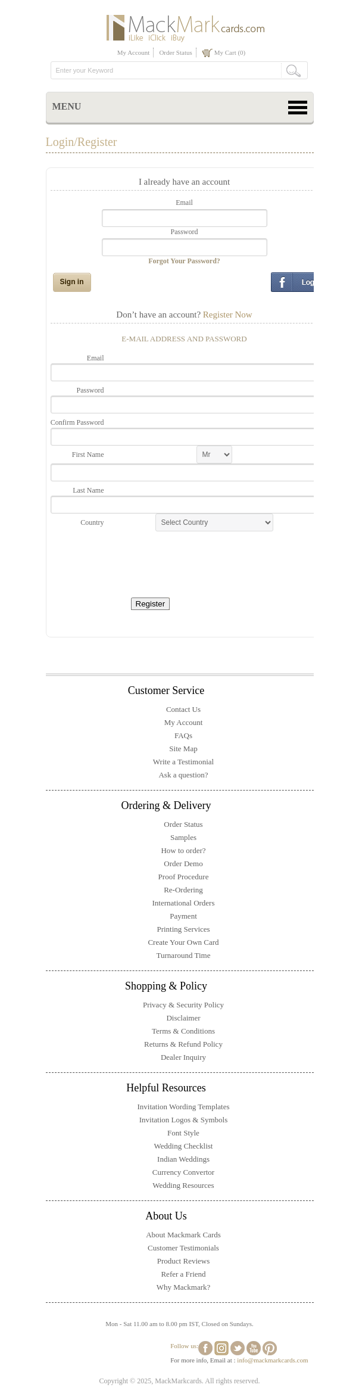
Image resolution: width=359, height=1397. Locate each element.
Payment (183, 915)
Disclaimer (183, 1017)
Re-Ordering (183, 889)
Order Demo (183, 863)
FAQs (183, 735)
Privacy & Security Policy (183, 1004)
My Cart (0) (230, 52)
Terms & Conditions (183, 1030)
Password (184, 232)
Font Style (183, 1132)
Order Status (175, 52)
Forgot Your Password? (184, 261)
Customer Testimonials (183, 1247)
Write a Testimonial (183, 761)
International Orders (183, 902)
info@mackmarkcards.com (272, 1360)
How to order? (183, 850)
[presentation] (200, 560)
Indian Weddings (183, 1159)
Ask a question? (183, 774)
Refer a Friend (183, 1274)
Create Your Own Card (183, 942)
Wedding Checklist (183, 1145)
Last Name (88, 490)
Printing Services (183, 929)
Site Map (183, 748)
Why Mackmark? (184, 1287)
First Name (88, 454)
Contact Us (183, 709)
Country (92, 522)
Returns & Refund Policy (183, 1044)
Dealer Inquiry (183, 1057)
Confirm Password (77, 422)
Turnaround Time (184, 955)
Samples (183, 837)
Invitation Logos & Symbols (183, 1119)
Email (184, 202)
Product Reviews (183, 1260)
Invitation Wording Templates (184, 1106)
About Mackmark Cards (183, 1234)
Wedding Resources (183, 1185)
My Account (133, 52)
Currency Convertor (183, 1172)
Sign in (72, 282)
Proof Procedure (183, 876)
